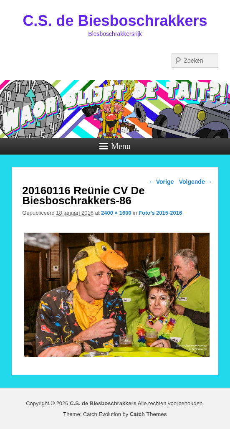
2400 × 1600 (116, 213)
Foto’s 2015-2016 (160, 213)
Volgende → (195, 181)
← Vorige (161, 181)
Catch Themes (148, 414)
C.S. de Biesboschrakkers (115, 20)
